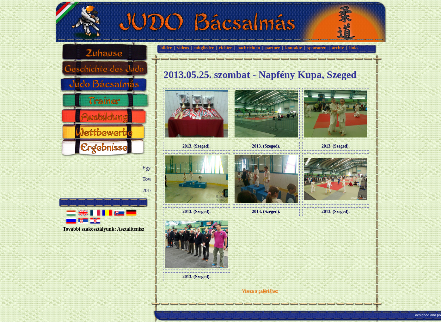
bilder (166, 48)
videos (183, 48)
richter (225, 48)
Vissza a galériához (260, 291)
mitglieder (204, 48)
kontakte (293, 48)
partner (273, 48)
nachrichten (248, 48)
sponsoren (316, 48)
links (353, 48)
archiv (338, 48)
